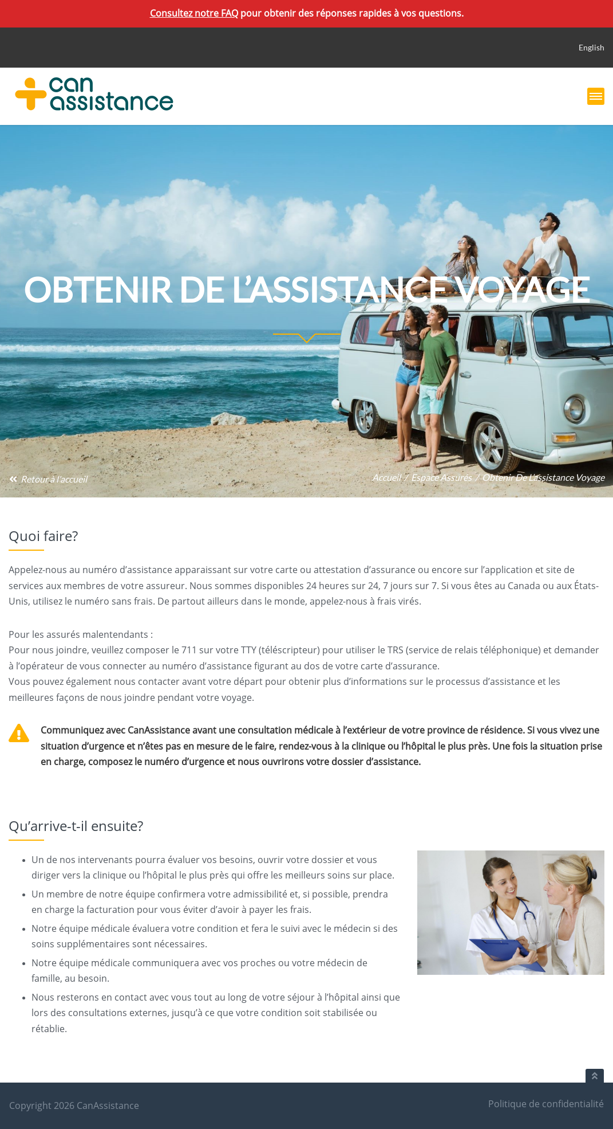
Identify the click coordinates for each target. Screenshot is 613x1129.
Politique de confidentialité (546, 1103)
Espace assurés (441, 477)
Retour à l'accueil (48, 478)
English (591, 47)
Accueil (386, 477)
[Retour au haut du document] (594, 1075)
